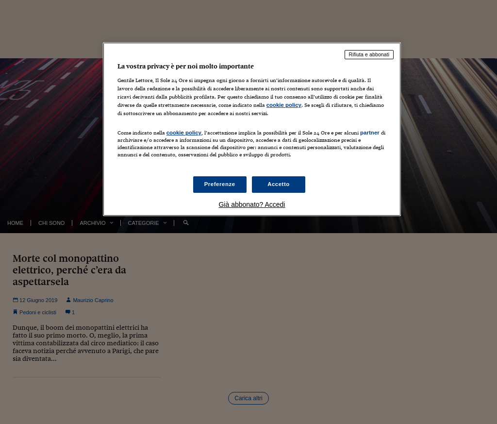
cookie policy (283, 105)
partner (370, 133)
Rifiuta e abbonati (369, 54)
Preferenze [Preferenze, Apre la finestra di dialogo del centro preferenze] (219, 184)
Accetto (278, 184)
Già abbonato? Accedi (251, 204)
